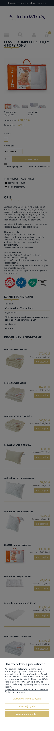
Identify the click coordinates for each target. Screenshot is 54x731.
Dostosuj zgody (27, 706)
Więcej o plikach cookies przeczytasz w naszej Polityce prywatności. (27, 690)
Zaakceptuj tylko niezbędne (27, 698)
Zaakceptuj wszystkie (27, 714)
